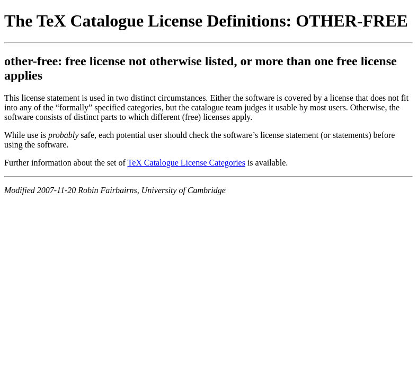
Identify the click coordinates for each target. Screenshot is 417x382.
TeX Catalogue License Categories (186, 162)
